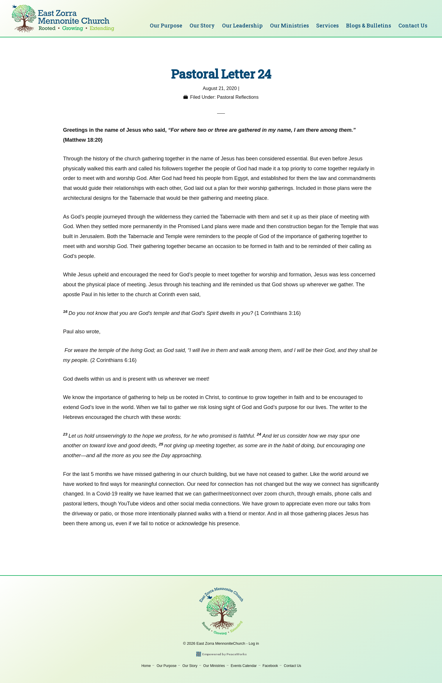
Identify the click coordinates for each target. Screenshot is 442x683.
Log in (254, 643)
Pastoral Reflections (238, 97)
